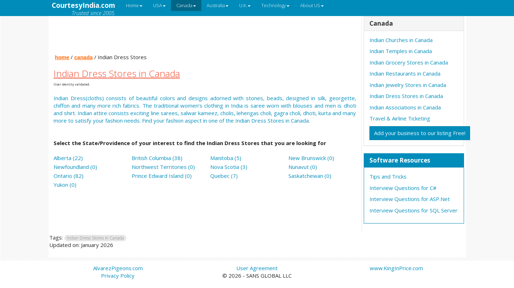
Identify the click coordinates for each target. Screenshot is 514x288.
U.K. (245, 5)
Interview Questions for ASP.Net (409, 198)
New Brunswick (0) (311, 157)
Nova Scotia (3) (228, 166)
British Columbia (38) (157, 157)
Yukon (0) (65, 184)
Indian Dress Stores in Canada (406, 95)
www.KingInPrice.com (396, 268)
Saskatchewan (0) (309, 175)
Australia (217, 5)
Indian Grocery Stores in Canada (408, 62)
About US (312, 5)
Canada (186, 5)
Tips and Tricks (388, 176)
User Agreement (257, 268)
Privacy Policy (118, 275)
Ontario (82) (69, 175)
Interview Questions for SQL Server (413, 210)
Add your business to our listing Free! (419, 133)
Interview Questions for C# (403, 187)
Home (134, 5)
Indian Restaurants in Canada (404, 73)
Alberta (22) (68, 157)
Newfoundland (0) (75, 166)
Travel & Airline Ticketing (399, 118)
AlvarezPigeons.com (118, 268)
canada (83, 57)
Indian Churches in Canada (401, 39)
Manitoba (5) (225, 157)
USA (159, 5)
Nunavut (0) (302, 166)
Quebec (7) (224, 175)
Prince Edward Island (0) (162, 175)
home (62, 57)
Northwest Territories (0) (163, 166)
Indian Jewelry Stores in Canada (407, 84)
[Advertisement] (205, 33)
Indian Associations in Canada (405, 107)
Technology (275, 5)
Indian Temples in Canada (400, 51)
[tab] (414, 24)
